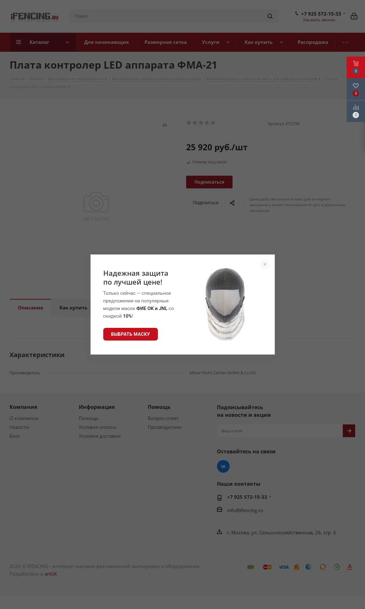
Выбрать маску (130, 334)
